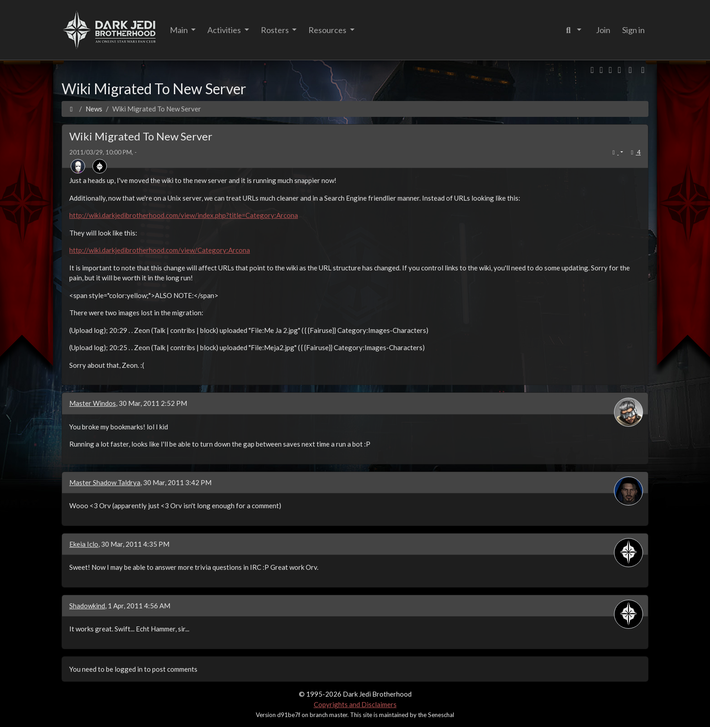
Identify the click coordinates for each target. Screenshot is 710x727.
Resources (328, 30)
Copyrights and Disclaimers (355, 704)
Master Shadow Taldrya (104, 482)
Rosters (275, 30)
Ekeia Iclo (83, 544)
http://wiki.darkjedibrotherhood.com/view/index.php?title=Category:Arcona (183, 215)
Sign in (633, 30)
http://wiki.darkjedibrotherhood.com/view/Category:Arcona (159, 250)
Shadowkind (87, 606)
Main (179, 30)
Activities (224, 30)
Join (603, 30)
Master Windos (92, 403)
